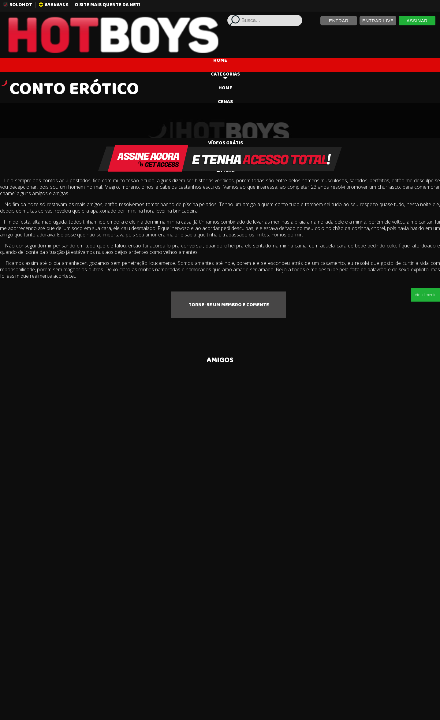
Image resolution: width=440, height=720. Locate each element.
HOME (220, 61)
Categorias (225, 76)
